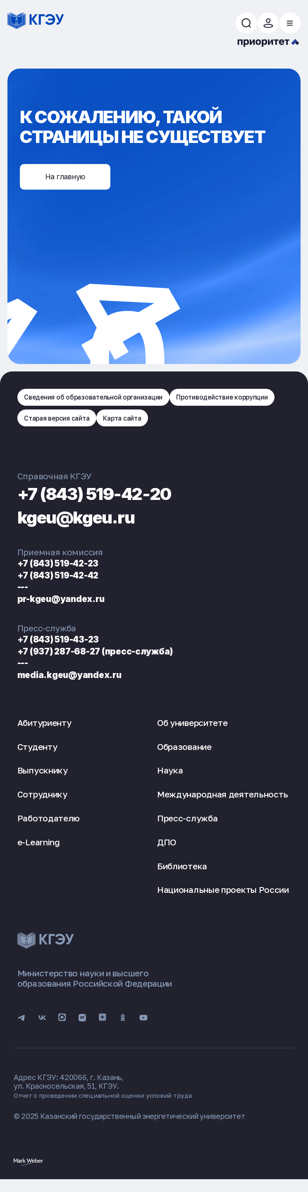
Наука (170, 779)
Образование (184, 755)
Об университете (192, 731)
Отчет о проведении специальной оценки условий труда (112, 1106)
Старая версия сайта (181, 425)
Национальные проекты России (223, 899)
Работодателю (48, 827)
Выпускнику (42, 779)
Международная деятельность (222, 803)
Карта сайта (255, 425)
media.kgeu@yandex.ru (76, 683)
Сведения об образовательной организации (102, 402)
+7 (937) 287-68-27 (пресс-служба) (107, 660)
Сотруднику (42, 803)
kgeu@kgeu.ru (86, 525)
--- (24, 595)
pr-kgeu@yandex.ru (67, 607)
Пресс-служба (187, 827)
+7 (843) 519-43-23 (65, 648)
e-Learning (38, 851)
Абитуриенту (44, 731)
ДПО (166, 851)
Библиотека (182, 875)
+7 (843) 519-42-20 (109, 502)
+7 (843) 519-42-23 (65, 572)
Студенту (37, 755)
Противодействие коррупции (77, 425)
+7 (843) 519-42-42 (65, 584)
